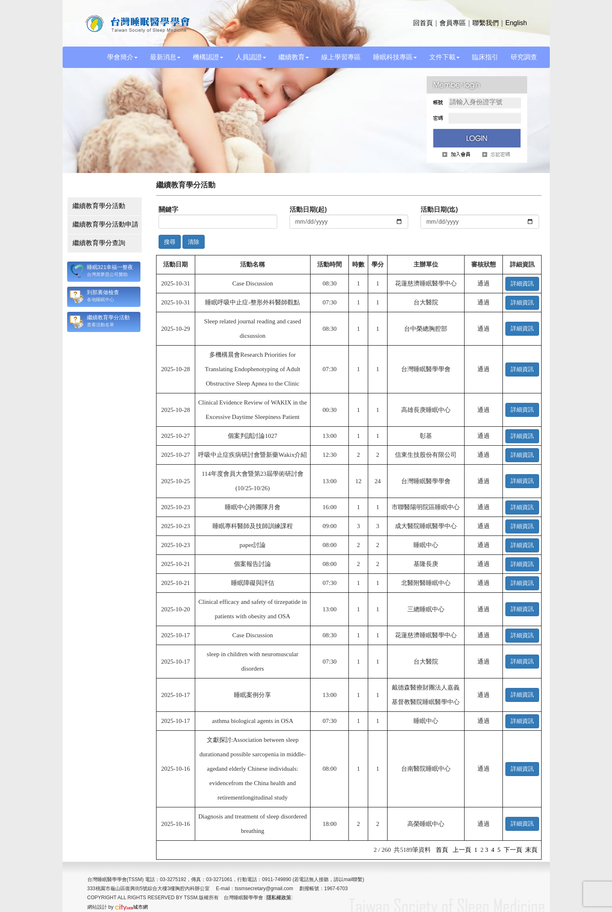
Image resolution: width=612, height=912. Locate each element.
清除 (193, 242)
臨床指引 (485, 57)
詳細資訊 (522, 284)
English (516, 22)
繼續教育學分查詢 (98, 242)
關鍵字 (168, 209)
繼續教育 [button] (293, 57)
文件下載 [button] (444, 57)
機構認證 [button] (208, 57)
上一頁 (462, 850)
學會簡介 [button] (122, 57)
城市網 (131, 907)
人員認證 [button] (251, 57)
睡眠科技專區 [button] (395, 57)
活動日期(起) (308, 209)
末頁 (531, 850)
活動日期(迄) (439, 209)
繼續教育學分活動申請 (105, 224)
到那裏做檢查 (103, 292)
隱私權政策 (278, 897)
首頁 (442, 850)
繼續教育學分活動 (98, 205)
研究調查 (524, 57)
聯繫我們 (485, 22)
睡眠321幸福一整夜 (110, 267)
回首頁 (423, 22)
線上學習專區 (341, 57)
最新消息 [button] (165, 57)
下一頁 (513, 850)
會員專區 (452, 22)
